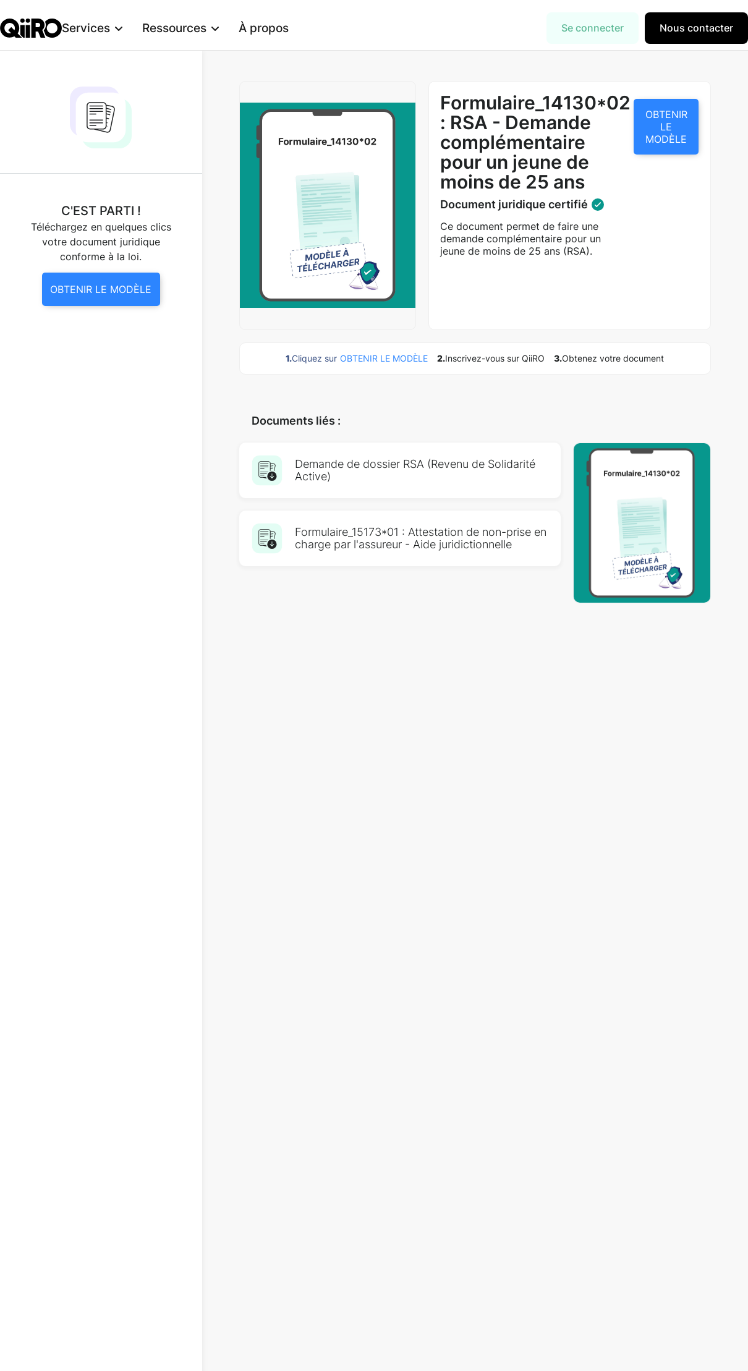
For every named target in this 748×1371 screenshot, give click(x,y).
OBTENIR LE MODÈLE (666, 126)
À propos (283, 27)
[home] (31, 28)
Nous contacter (696, 28)
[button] (112, 28)
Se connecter (592, 28)
